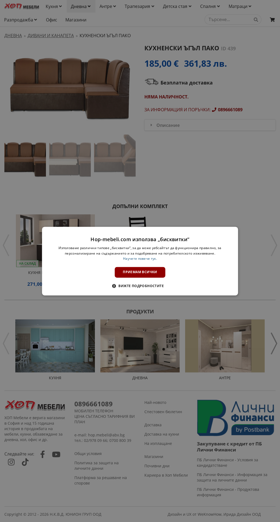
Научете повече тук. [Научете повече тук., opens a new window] (140, 258)
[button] (140, 285)
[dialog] (140, 261)
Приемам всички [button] (140, 272)
